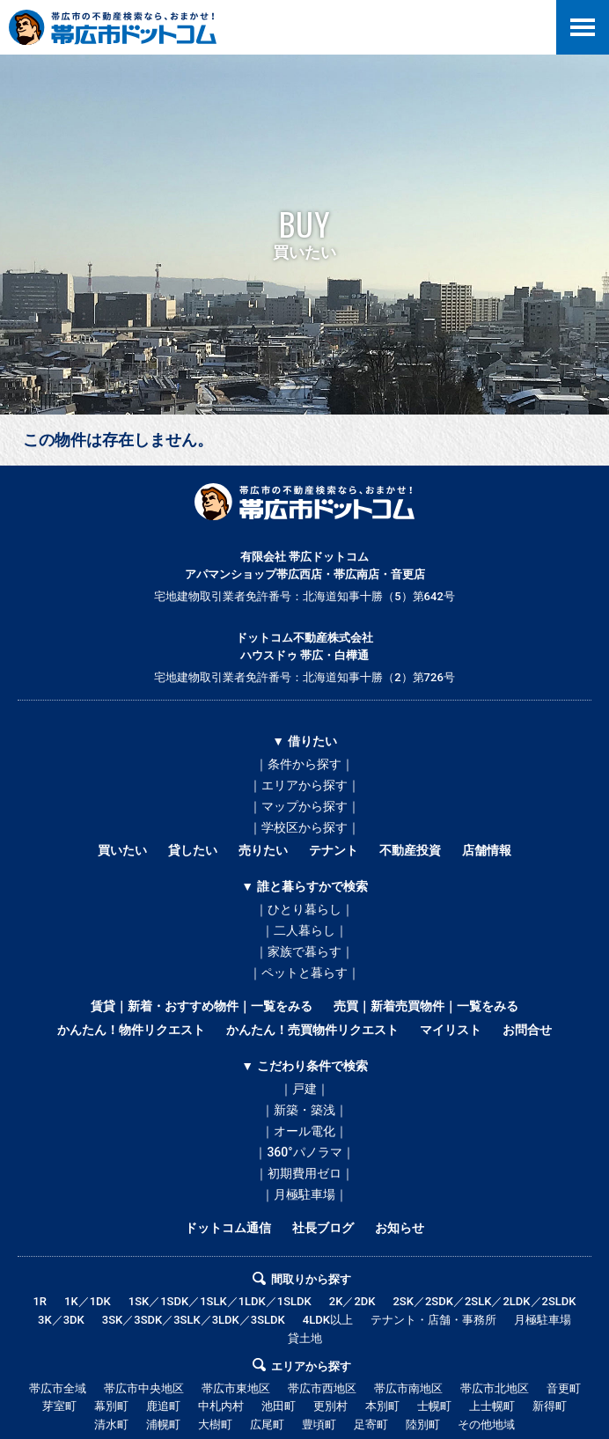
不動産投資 (410, 850)
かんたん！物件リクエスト (131, 1030)
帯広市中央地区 (144, 1388)
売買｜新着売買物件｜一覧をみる (426, 1006)
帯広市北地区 (494, 1388)
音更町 (564, 1388)
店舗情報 (486, 850)
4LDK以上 (328, 1319)
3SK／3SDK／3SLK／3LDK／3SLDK (193, 1319)
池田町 (278, 1406)
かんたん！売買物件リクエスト (312, 1030)
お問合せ (527, 1030)
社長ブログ (323, 1228)
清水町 (111, 1424)
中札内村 (221, 1406)
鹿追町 (163, 1406)
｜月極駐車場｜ (304, 1194)
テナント (333, 850)
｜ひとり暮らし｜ (304, 909)
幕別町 (111, 1406)
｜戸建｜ (304, 1089)
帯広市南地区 (408, 1388)
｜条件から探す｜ (304, 764)
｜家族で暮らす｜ (304, 951)
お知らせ (399, 1228)
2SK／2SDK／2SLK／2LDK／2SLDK (484, 1301)
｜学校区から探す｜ (304, 827)
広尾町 (267, 1424)
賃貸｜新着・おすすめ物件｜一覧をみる (201, 1006)
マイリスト (450, 1030)
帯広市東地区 (236, 1388)
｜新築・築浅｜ (304, 1110)
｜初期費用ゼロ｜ (304, 1173)
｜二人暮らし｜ (304, 930)
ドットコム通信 (228, 1228)
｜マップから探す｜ (304, 806)
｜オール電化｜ (304, 1131)
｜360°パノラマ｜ (304, 1152)
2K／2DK (352, 1301)
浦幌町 (163, 1424)
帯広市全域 (57, 1388)
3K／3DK (61, 1319)
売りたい (263, 850)
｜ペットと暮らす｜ (304, 972)
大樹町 (215, 1424)
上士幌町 (492, 1406)
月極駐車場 (542, 1319)
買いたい (122, 850)
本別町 (382, 1406)
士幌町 (434, 1406)
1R (40, 1301)
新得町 (549, 1406)
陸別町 (423, 1424)
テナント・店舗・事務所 (433, 1319)
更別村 (330, 1406)
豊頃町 (319, 1424)
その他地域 (486, 1424)
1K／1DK (87, 1301)
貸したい (192, 850)
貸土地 (305, 1338)
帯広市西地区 (322, 1388)
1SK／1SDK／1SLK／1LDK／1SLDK (220, 1301)
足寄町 (371, 1424)
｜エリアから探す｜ (304, 785)
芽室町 (59, 1406)
